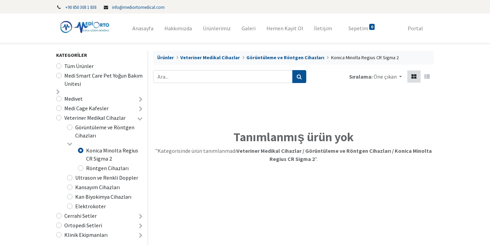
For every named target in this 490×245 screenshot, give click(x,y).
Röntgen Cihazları (107, 168)
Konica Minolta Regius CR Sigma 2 (112, 154)
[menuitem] (143, 28)
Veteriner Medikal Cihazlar (95, 117)
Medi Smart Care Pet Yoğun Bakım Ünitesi (103, 79)
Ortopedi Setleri (83, 225)
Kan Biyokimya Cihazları (103, 196)
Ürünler (165, 57)
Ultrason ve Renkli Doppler (106, 177)
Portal (415, 28)
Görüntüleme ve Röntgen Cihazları (104, 131)
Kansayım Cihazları (97, 187)
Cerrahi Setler (80, 215)
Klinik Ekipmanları (86, 234)
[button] (388, 76)
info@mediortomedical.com (138, 7)
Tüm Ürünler (79, 66)
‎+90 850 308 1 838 (80, 7)
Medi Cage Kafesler (86, 108)
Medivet (73, 98)
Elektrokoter (90, 206)
